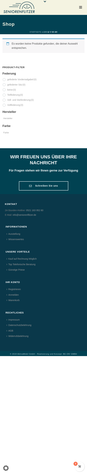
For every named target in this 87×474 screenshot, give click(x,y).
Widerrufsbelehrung (17, 336)
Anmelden (12, 295)
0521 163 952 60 (34, 210)
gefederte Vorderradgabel (22, 79)
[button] (6, 468)
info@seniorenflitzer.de (24, 215)
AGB (9, 330)
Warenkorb (13, 300)
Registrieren (13, 289)
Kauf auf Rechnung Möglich (21, 258)
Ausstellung (13, 234)
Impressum (13, 319)
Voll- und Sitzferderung (20, 100)
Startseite (35, 32)
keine (11, 89)
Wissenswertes (15, 239)
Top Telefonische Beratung (21, 264)
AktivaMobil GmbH (26, 354)
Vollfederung (15, 105)
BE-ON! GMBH (70, 354)
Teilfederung (15, 95)
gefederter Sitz (16, 84)
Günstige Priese (15, 269)
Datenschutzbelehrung (18, 325)
